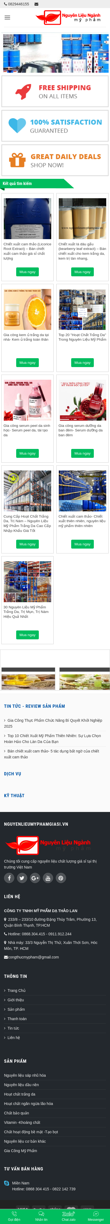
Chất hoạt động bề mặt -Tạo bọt (31, 1132)
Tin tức (13, 1028)
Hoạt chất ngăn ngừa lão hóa (28, 1103)
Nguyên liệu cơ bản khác (25, 1141)
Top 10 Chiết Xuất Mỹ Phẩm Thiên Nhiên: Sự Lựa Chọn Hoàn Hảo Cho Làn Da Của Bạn (52, 739)
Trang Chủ (17, 990)
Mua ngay (27, 272)
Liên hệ (14, 1037)
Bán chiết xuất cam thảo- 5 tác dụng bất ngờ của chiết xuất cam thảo (51, 754)
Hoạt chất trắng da (19, 1094)
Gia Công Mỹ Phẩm (20, 1151)
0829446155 (16, 4)
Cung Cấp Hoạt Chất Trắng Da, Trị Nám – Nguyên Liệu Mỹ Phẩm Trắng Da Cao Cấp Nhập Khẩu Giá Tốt (27, 523)
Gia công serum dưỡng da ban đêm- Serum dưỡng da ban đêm (81, 430)
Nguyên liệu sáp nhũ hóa (25, 1075)
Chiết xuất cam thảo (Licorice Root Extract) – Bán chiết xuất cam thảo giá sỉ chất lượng (27, 251)
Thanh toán (17, 1019)
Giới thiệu (16, 1000)
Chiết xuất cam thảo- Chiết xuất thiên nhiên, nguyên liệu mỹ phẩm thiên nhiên (82, 521)
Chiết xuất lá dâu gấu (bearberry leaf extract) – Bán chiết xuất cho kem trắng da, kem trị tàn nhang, (82, 251)
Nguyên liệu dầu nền (21, 1085)
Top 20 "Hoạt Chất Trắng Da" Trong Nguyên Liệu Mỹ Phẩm (82, 337)
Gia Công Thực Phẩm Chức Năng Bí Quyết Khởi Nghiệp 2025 (53, 723)
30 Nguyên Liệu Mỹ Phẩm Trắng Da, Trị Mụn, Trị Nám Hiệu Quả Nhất (26, 612)
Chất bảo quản (16, 1113)
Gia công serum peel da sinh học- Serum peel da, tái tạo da (27, 430)
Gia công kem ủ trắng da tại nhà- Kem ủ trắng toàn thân (26, 337)
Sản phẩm (16, 1009)
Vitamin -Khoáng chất (22, 1122)
